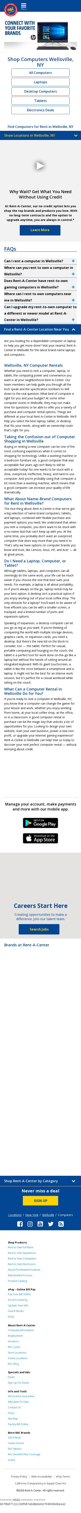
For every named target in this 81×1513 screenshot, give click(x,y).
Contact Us (14, 1407)
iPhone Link (40, 839)
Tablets (40, 100)
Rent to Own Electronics (22, 1264)
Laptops (40, 82)
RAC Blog (13, 1364)
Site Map (13, 1418)
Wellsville (48, 1215)
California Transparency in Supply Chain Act (40, 1483)
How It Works (15, 1311)
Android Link (40, 824)
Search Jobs (39, 929)
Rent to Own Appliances (22, 1253)
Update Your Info (18, 1305)
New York (31, 1215)
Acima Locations (17, 1358)
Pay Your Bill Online (19, 1294)
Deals (11, 1377)
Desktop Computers (40, 91)
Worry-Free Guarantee (21, 1396)
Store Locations (17, 1352)
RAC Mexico (15, 1448)
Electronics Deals (40, 110)
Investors (13, 1341)
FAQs (11, 1316)
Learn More (40, 230)
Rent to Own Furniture (20, 1247)
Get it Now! (14, 1437)
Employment (15, 1336)
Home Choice (16, 1443)
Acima (11, 1460)
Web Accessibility (41, 1476)
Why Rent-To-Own (18, 1402)
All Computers (40, 72)
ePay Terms (63, 1476)
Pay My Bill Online (18, 1424)
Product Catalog (17, 1281)
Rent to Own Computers (22, 1258)
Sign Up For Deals (18, 1382)
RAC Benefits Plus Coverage (24, 1454)
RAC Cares (14, 1347)
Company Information (21, 1330)
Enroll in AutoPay (18, 1300)
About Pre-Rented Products (24, 1269)
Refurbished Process (20, 1275)
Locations (15, 1215)
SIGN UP (40, 1200)
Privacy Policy (19, 1476)
